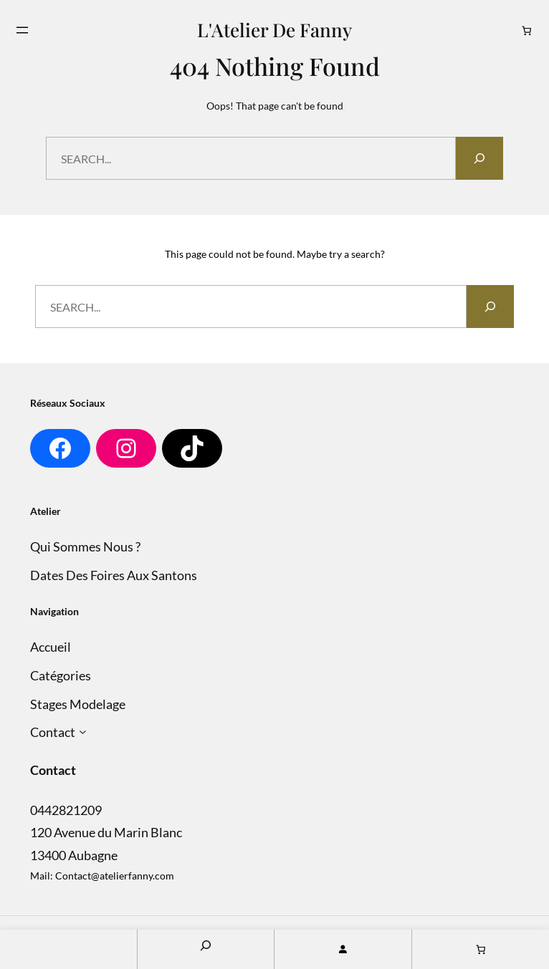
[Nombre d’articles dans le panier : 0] (527, 30)
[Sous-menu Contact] (83, 732)
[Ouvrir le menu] (22, 30)
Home (68, 949)
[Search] (479, 158)
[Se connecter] (342, 949)
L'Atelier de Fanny (274, 29)
